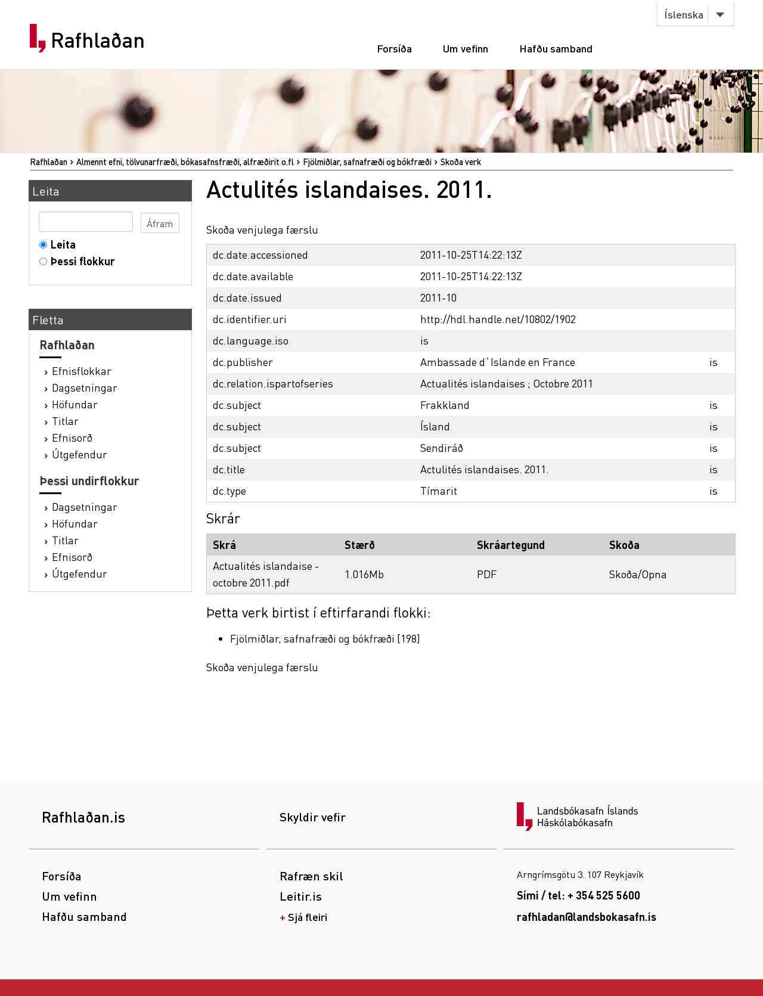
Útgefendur (79, 454)
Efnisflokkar (81, 370)
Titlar (65, 420)
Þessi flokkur (80, 261)
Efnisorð (72, 437)
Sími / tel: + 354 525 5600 (578, 895)
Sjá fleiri (307, 916)
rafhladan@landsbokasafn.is (586, 916)
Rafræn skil (311, 875)
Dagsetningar (84, 387)
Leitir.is (301, 896)
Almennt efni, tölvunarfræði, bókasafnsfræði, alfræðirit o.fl (185, 161)
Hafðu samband (556, 48)
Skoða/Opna (638, 574)
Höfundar (75, 404)
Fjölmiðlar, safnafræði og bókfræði (367, 161)
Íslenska (683, 14)
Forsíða (394, 48)
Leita (60, 244)
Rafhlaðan (98, 39)
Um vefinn (465, 48)
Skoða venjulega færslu (262, 229)
